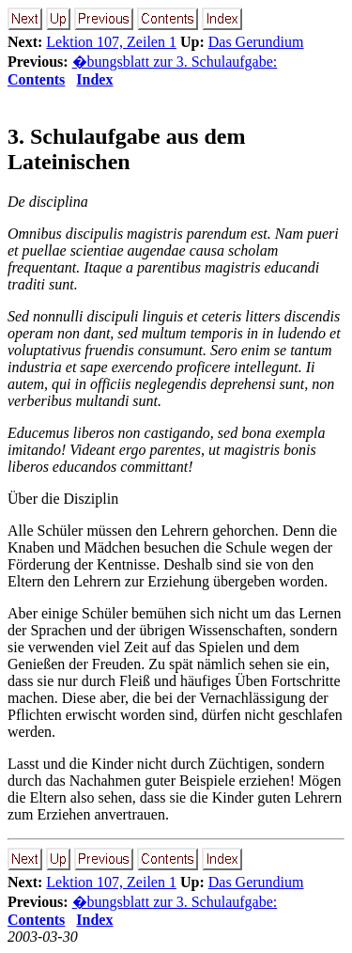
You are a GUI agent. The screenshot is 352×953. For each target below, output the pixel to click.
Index (94, 79)
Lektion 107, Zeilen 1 (111, 42)
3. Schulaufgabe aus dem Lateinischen (126, 149)
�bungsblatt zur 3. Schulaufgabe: (175, 62)
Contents (36, 79)
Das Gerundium (256, 42)
